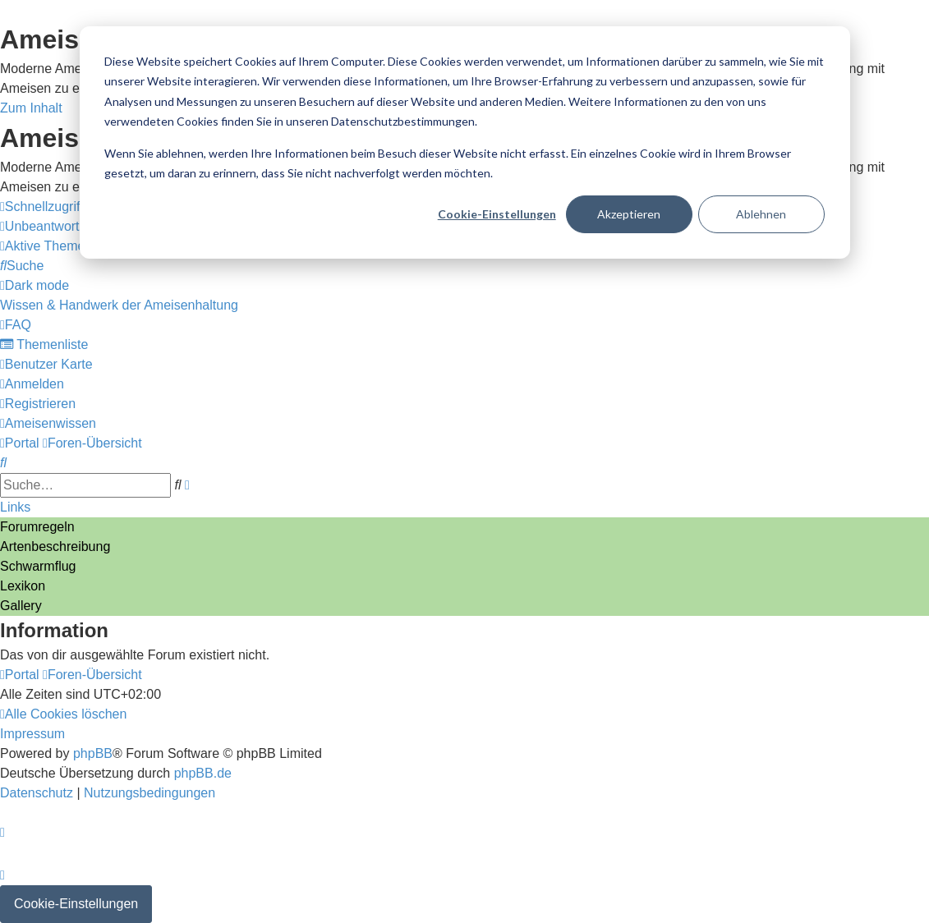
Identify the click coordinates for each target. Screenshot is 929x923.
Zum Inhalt (31, 108)
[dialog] (465, 142)
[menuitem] (74, 226)
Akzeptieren (628, 214)
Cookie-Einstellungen (497, 214)
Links (15, 507)
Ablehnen (761, 214)
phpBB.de (203, 773)
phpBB (93, 753)
